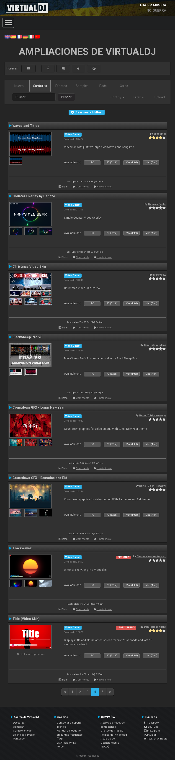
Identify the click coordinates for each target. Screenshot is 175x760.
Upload (159, 97)
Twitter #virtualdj (156, 738)
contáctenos (108, 726)
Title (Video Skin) (26, 619)
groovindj (160, 133)
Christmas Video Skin (29, 266)
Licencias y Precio (24, 734)
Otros (124, 86)
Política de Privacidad (113, 734)
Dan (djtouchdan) (155, 345)
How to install (104, 186)
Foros (60, 746)
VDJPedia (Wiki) (66, 742)
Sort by (117, 97)
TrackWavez (22, 548)
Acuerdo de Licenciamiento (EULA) (109, 742)
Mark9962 (159, 274)
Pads (103, 86)
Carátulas (40, 86)
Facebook (151, 722)
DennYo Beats (157, 204)
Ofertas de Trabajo (111, 730)
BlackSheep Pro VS (27, 337)
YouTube (151, 726)
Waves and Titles (26, 126)
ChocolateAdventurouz (151, 556)
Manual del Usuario (69, 730)
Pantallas (19, 738)
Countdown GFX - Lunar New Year (39, 407)
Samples (82, 86)
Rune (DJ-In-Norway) (152, 415)
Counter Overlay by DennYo (34, 196)
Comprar (18, 726)
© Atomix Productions (87, 755)
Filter (139, 97)
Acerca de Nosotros (112, 722)
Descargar (19, 722)
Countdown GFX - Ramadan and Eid (40, 478)
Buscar (66, 97)
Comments (82, 186)
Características (22, 730)
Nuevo (19, 86)
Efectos (61, 86)
